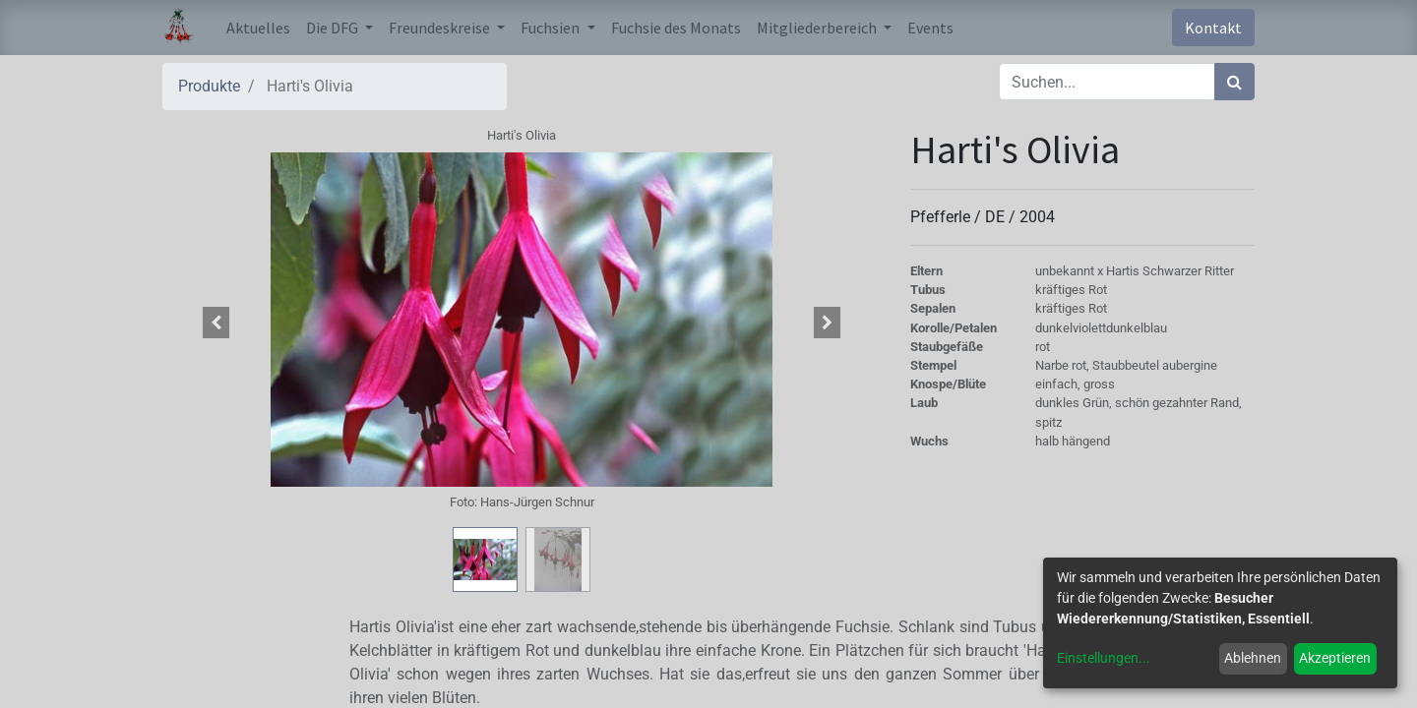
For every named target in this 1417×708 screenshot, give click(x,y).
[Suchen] (1234, 81)
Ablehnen (1252, 658)
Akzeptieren (1335, 658)
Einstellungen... (1103, 658)
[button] (216, 322)
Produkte (209, 86)
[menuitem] (258, 27)
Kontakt (1213, 27)
